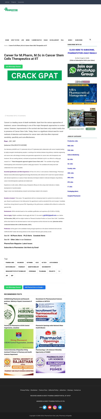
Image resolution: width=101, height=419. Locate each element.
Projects (13, 2)
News (28, 40)
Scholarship (54, 40)
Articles (7, 2)
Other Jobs (15, 239)
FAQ (62, 40)
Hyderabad (32, 271)
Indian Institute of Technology (16, 271)
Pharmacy (21, 267)
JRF (7, 275)
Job (22, 40)
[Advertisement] (58, 20)
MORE (71, 40)
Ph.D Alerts (27, 235)
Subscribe (79, 40)
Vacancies (21, 2)
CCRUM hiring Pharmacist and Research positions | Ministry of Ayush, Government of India (18, 301)
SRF (12, 275)
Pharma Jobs (10, 262)
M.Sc (37, 262)
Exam (46, 40)
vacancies (20, 262)
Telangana (42, 271)
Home (7, 40)
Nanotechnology (33, 267)
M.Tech (44, 262)
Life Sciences (54, 262)
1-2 (59, 271)
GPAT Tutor (15, 40)
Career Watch (37, 40)
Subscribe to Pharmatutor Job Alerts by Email (21, 247)
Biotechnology (10, 267)
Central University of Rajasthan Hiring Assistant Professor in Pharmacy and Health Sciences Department (18, 352)
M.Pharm (30, 262)
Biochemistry (46, 267)
